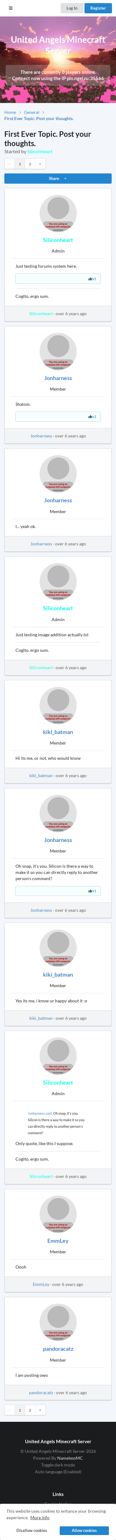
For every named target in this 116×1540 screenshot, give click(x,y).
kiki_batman (58, 731)
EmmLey (58, 1240)
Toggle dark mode (58, 1464)
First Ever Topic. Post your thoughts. (39, 118)
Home (10, 112)
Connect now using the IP (58, 78)
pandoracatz (58, 1348)
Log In (72, 8)
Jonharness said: (40, 1113)
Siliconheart (40, 151)
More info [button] (39, 1517)
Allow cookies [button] (84, 1530)
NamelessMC (70, 1458)
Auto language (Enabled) (58, 1471)
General (31, 112)
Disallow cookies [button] (31, 1530)
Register (98, 8)
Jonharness (58, 377)
